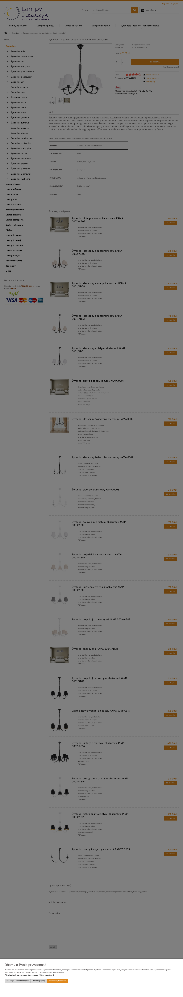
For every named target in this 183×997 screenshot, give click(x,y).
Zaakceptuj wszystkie (57, 981)
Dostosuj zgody (39, 981)
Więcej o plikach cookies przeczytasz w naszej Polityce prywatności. (29, 975)
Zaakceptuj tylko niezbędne (18, 981)
